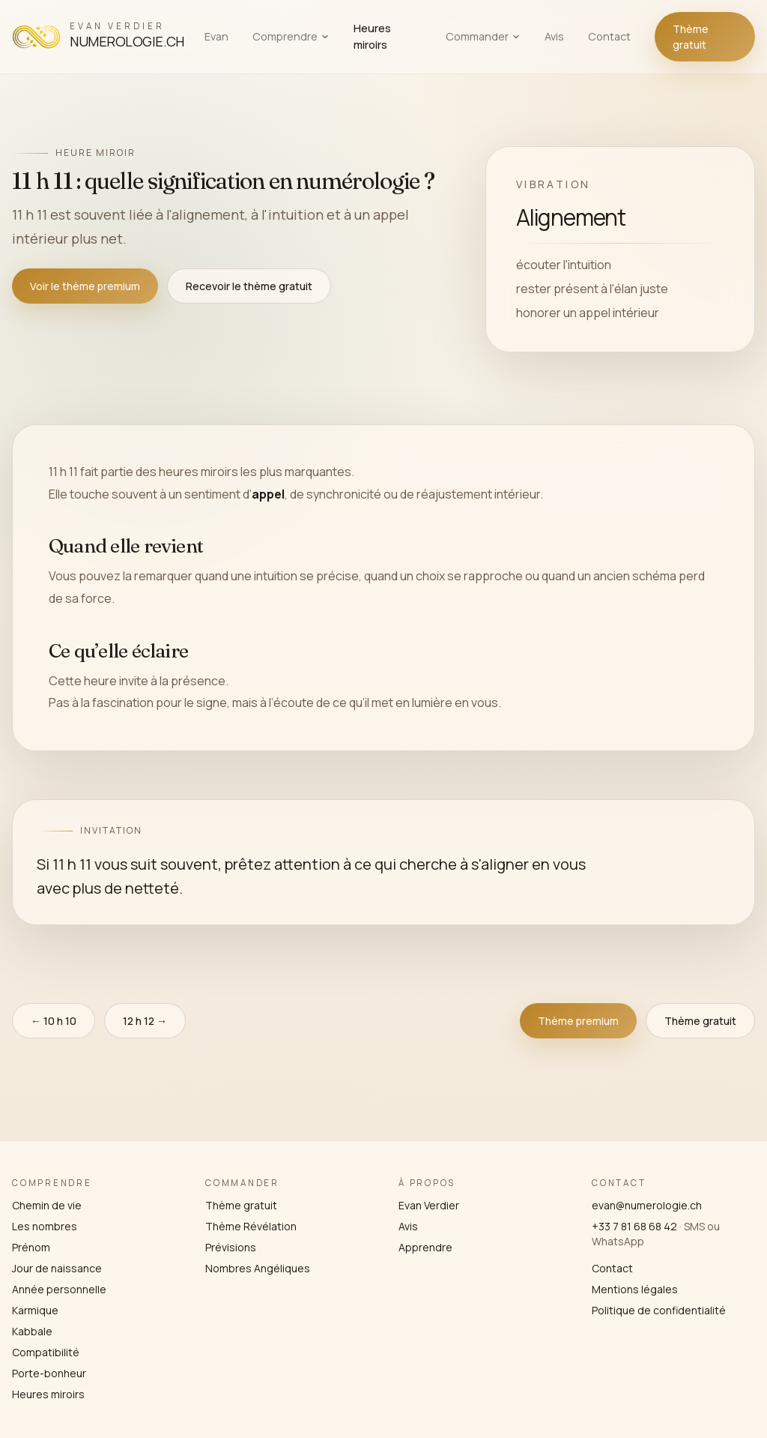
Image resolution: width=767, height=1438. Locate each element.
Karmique (35, 1310)
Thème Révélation (251, 1226)
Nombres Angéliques (257, 1268)
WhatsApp (618, 1241)
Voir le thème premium (85, 286)
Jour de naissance (57, 1268)
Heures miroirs (372, 36)
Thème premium (578, 1021)
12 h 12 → (145, 1021)
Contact (609, 36)
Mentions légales (635, 1289)
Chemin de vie (47, 1205)
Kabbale (32, 1331)
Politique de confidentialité (659, 1310)
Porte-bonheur (49, 1373)
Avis (554, 36)
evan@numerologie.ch (647, 1205)
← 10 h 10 (53, 1021)
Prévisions (230, 1247)
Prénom (31, 1247)
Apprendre (425, 1247)
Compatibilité (45, 1352)
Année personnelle (59, 1289)
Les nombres (44, 1226)
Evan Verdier (428, 1205)
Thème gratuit (691, 37)
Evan (216, 36)
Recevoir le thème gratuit (249, 286)
